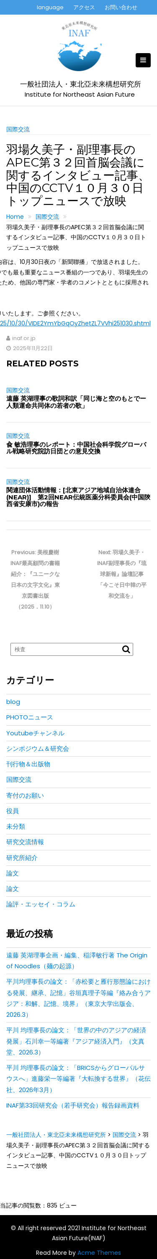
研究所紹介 (22, 857)
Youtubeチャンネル (35, 733)
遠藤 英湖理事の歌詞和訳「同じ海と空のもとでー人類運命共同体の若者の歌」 (76, 401)
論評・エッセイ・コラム (40, 904)
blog (13, 701)
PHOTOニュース (29, 717)
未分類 (15, 826)
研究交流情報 (25, 841)
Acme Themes (99, 1253)
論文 (12, 873)
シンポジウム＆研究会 (37, 748)
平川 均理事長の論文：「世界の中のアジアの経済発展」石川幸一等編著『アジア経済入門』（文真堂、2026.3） (76, 1041)
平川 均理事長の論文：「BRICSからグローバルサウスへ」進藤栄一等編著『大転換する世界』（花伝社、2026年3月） (78, 1078)
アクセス (84, 7)
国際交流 (18, 129)
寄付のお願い (25, 795)
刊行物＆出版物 (28, 764)
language (50, 7)
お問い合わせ (121, 7)
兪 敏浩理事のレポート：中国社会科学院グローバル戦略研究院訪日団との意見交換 (76, 447)
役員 (12, 810)
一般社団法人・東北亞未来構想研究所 (80, 84)
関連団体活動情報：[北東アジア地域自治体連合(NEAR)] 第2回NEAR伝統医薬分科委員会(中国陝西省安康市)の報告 (78, 497)
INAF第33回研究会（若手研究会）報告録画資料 (72, 1105)
